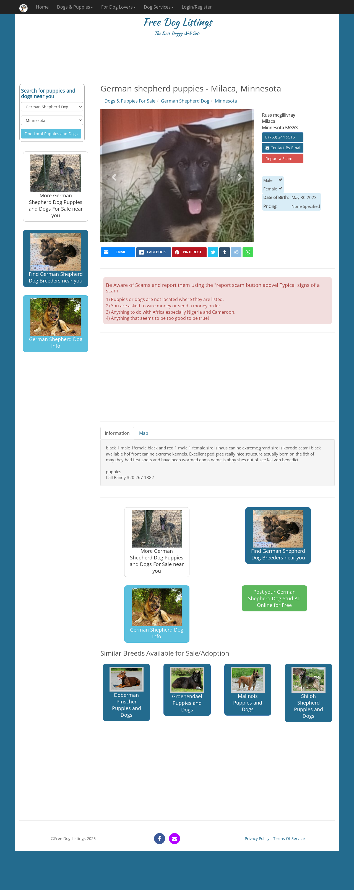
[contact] (174, 838)
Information (117, 433)
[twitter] (213, 252)
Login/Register (197, 7)
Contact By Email (283, 147)
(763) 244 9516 (280, 137)
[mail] (118, 252)
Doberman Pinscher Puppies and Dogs (127, 692)
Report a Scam (279, 158)
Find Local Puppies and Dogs (51, 133)
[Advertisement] (177, 63)
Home (42, 7)
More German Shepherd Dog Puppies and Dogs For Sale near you (56, 187)
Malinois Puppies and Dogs (248, 690)
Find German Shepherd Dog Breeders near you (56, 258)
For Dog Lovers (118, 7)
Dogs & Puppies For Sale (130, 101)
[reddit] (236, 252)
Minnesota (226, 101)
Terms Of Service (289, 838)
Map (143, 433)
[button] (113, 175)
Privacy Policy (257, 838)
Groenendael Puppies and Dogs (187, 690)
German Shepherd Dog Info (55, 323)
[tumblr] (224, 252)
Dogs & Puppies (75, 7)
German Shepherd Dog (185, 101)
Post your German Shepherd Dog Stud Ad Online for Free (274, 598)
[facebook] (153, 252)
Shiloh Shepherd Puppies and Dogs (308, 693)
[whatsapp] (248, 252)
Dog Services (158, 7)
